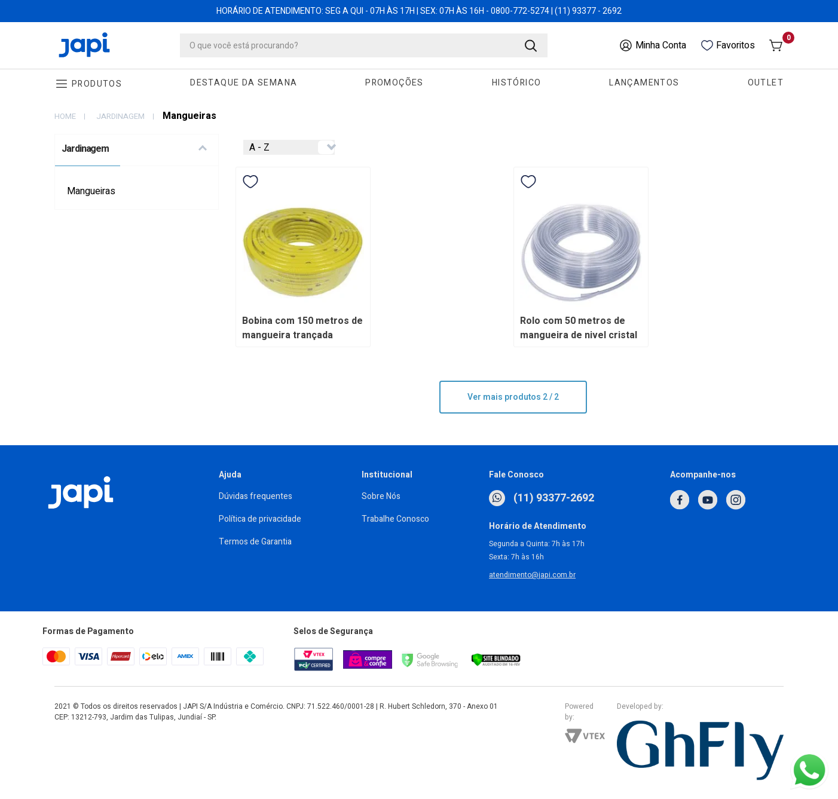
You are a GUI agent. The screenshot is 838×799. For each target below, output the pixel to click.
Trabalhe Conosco (395, 519)
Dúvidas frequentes (255, 496)
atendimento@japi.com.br (532, 575)
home (65, 116)
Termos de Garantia (255, 541)
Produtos (97, 84)
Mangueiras (91, 191)
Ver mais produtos (513, 397)
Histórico (517, 82)
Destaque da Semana (243, 82)
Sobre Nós (381, 496)
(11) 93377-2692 (541, 498)
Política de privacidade (260, 519)
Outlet (766, 82)
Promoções (394, 82)
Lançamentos (644, 82)
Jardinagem (120, 116)
